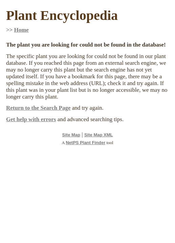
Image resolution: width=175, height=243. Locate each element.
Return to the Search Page (38, 108)
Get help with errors (31, 119)
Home (21, 30)
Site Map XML (98, 134)
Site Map (71, 134)
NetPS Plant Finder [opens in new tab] (85, 142)
